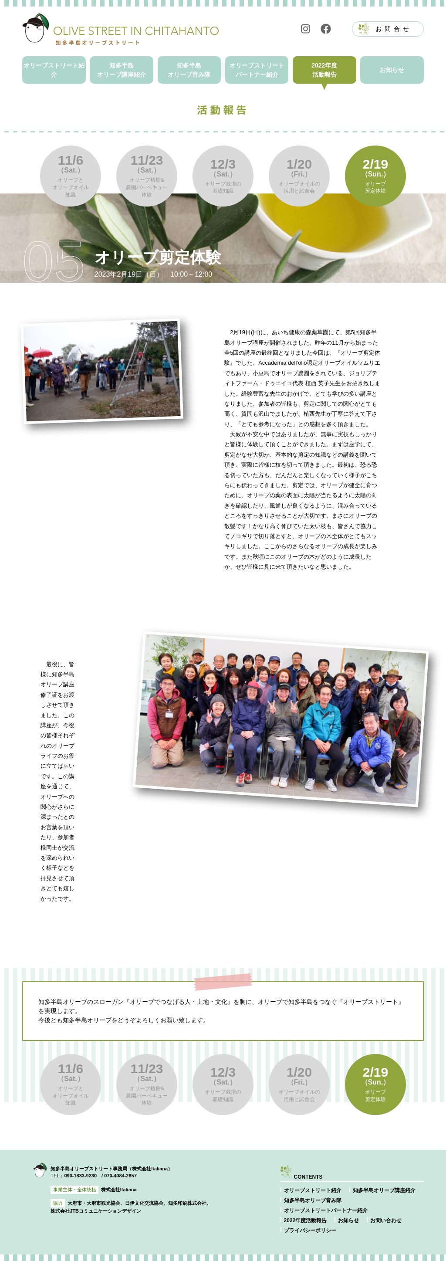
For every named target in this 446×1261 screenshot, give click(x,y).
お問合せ (393, 28)
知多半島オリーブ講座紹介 (121, 70)
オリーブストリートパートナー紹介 (257, 70)
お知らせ (392, 69)
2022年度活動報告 (324, 70)
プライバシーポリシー (310, 1230)
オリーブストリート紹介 (54, 70)
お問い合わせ (386, 1220)
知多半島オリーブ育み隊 (189, 70)
